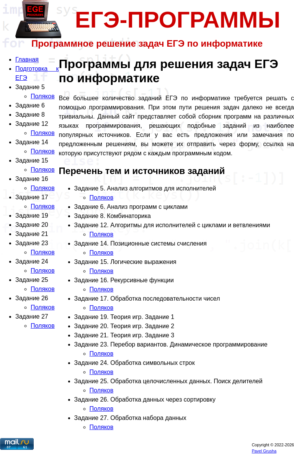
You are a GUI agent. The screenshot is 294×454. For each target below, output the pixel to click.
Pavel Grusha (264, 451)
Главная (27, 59)
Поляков (43, 96)
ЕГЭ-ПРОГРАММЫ (178, 20)
